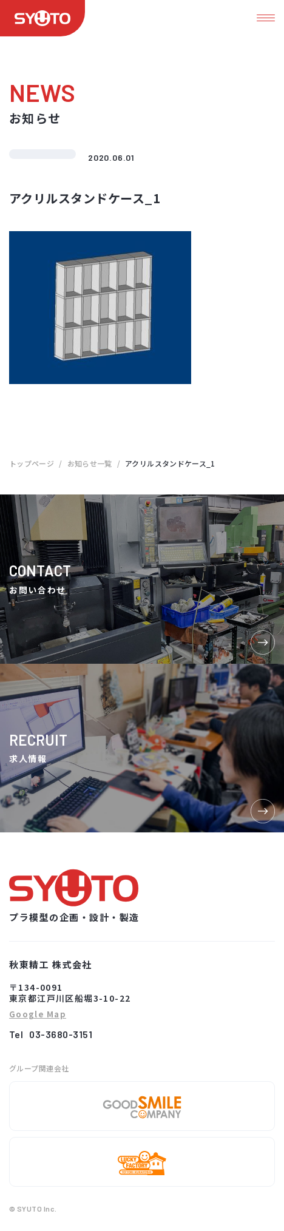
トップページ (31, 463)
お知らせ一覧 (89, 463)
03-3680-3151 (60, 1034)
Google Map (37, 1015)
